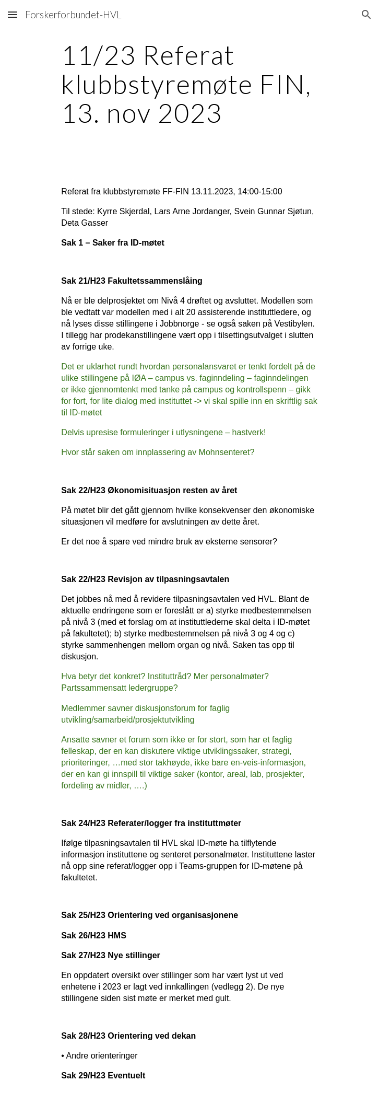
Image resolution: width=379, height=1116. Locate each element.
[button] (12, 14)
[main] (189, 84)
